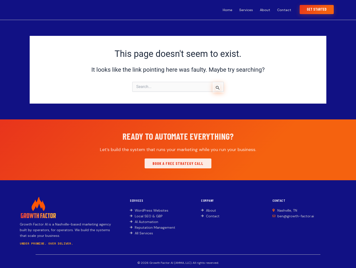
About (262, 10)
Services (243, 10)
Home (225, 10)
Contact (281, 10)
